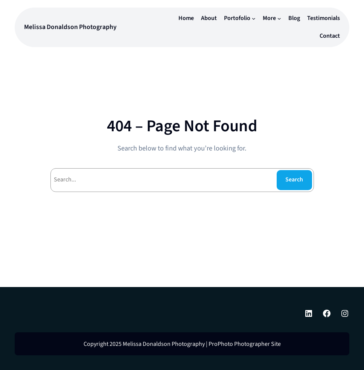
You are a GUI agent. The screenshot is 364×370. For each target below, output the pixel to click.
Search (294, 179)
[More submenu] (279, 18)
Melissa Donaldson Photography (70, 27)
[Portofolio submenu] (254, 18)
